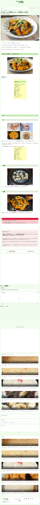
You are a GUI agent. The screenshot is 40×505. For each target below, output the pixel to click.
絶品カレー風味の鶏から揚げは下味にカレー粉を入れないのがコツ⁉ (14, 479)
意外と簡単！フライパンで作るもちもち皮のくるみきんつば (13, 396)
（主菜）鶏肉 (5, 10)
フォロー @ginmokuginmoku (11, 422)
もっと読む (5, 377)
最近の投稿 (3, 425)
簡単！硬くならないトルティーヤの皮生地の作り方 (11, 373)
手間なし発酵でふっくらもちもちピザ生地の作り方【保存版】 (13, 490)
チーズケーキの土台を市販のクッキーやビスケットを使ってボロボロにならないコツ (17, 362)
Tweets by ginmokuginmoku (5, 422)
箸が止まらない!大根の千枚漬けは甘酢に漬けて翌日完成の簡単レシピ (14, 385)
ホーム (1, 10)
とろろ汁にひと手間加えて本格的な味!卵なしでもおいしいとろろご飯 (14, 408)
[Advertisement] (20, 5)
